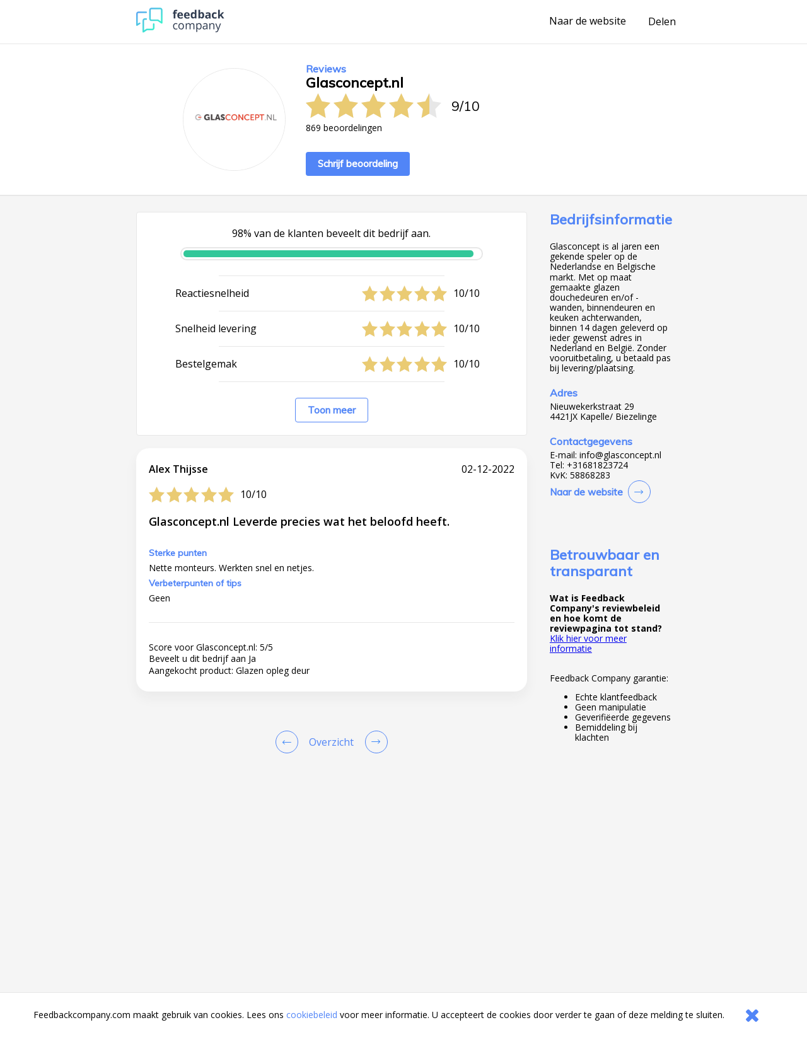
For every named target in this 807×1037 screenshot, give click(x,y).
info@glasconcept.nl (620, 455)
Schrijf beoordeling (358, 164)
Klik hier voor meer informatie (588, 643)
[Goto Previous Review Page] (289, 742)
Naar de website (587, 21)
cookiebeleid (311, 1015)
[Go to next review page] (374, 742)
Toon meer (332, 410)
